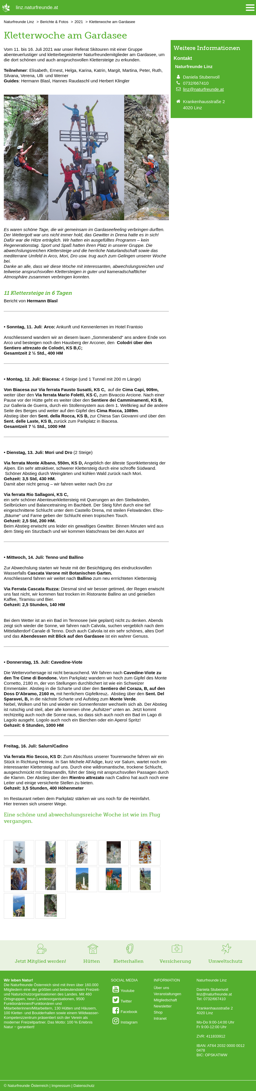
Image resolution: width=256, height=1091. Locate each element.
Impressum (60, 1085)
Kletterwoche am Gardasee (112, 22)
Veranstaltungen (167, 994)
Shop (158, 1012)
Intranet (160, 1018)
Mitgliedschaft (165, 1000)
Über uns (161, 988)
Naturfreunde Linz (19, 22)
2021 (79, 22)
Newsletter (163, 1006)
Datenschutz (83, 1085)
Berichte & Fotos (54, 22)
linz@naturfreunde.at (203, 89)
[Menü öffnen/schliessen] (250, 7)
